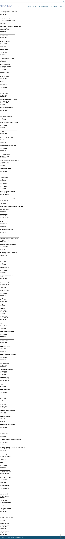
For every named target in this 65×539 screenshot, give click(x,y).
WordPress (21, 537)
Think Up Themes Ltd (10, 537)
